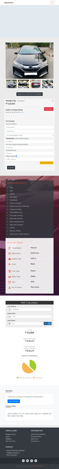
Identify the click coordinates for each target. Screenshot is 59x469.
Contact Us (35, 441)
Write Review (14, 401)
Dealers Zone (11, 434)
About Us (34, 439)
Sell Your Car (10, 441)
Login (8, 437)
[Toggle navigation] (52, 2)
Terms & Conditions (38, 434)
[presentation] (50, 60)
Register (9, 439)
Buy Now (48, 109)
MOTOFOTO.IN (36, 466)
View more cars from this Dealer (29, 94)
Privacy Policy (36, 437)
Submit (11, 167)
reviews (21, 112)
